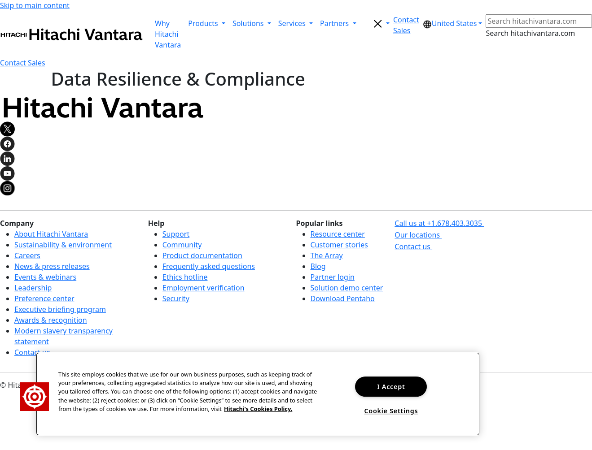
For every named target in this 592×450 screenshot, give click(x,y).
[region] (258, 394)
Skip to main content (35, 5)
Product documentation (202, 255)
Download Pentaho (343, 298)
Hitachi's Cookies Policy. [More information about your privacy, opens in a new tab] (258, 409)
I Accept (391, 386)
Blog (318, 266)
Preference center (44, 298)
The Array (327, 255)
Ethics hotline (185, 277)
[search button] (376, 23)
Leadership (33, 288)
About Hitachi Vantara (51, 234)
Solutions (249, 23)
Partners (335, 23)
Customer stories (339, 245)
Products (204, 23)
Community (182, 245)
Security (175, 298)
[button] (406, 25)
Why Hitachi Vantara (168, 34)
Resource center (338, 234)
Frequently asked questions (208, 266)
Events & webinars (45, 277)
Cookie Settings (391, 411)
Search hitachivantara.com (530, 33)
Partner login (333, 277)
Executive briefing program (60, 309)
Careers (27, 255)
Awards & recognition (50, 320)
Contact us (32, 352)
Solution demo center (347, 288)
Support (175, 234)
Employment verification (203, 288)
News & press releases (52, 266)
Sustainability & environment (63, 245)
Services (292, 23)
